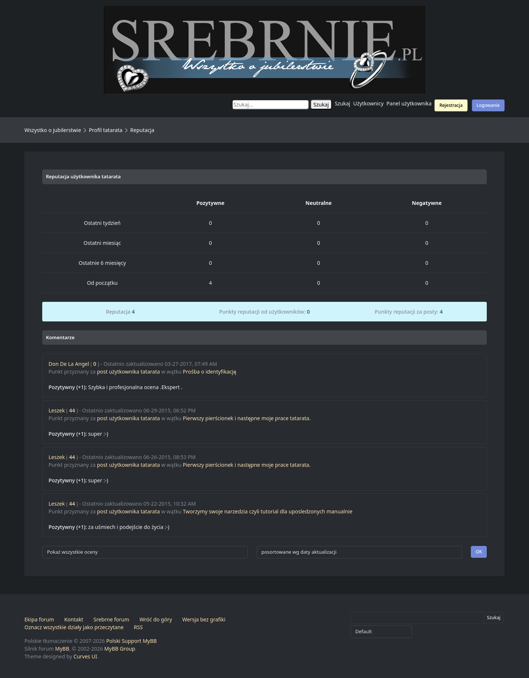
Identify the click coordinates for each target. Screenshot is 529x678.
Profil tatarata (105, 130)
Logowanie (488, 105)
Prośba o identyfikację (209, 371)
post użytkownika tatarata (128, 371)
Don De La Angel (69, 363)
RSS (138, 627)
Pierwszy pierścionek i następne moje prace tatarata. (247, 418)
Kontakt (73, 619)
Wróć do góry (155, 619)
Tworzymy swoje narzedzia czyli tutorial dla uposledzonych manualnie (268, 511)
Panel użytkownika (409, 103)
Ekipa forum (39, 619)
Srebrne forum (111, 619)
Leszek (57, 410)
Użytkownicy (368, 103)
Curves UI (85, 656)
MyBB (62, 648)
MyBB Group (119, 648)
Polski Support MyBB (131, 640)
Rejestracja (451, 105)
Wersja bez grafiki (203, 619)
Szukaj (342, 103)
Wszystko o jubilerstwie (52, 130)
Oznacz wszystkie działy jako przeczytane (74, 627)
